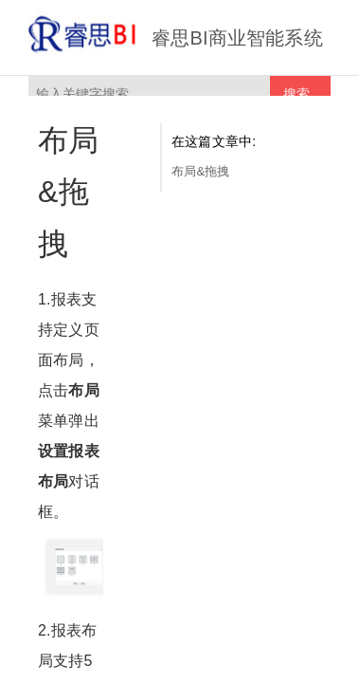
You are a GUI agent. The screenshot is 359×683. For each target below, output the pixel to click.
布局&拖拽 (200, 171)
